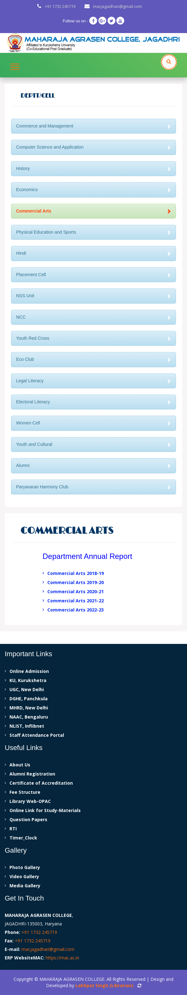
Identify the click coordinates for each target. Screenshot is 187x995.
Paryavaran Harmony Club (93, 486)
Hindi (93, 253)
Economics (93, 189)
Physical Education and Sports (93, 232)
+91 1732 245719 (60, 6)
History (93, 168)
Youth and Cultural (93, 444)
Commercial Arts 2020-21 (75, 591)
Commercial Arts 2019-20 (75, 582)
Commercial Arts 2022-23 (75, 610)
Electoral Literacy (93, 401)
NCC (93, 317)
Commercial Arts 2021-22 (75, 601)
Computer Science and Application (93, 147)
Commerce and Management (93, 125)
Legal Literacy (93, 380)
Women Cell (93, 422)
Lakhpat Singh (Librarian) (104, 985)
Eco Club (93, 359)
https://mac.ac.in (62, 958)
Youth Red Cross (93, 338)
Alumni (93, 465)
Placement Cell (93, 274)
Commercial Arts (93, 210)
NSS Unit (93, 295)
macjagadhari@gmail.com (117, 6)
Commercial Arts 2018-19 (75, 573)
